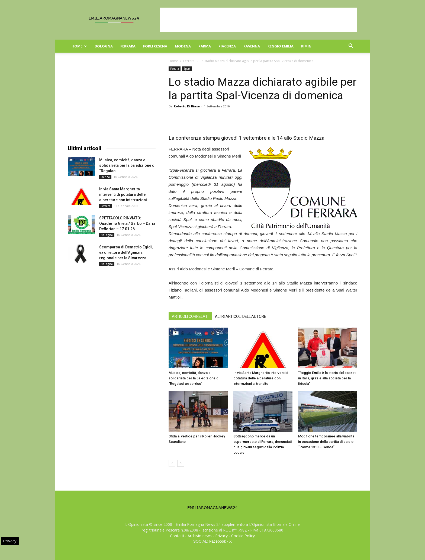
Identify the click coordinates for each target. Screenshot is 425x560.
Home (79, 46)
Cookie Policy (243, 535)
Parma (204, 46)
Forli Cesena (155, 46)
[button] (350, 46)
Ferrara (128, 46)
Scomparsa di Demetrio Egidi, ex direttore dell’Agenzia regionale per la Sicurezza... (126, 252)
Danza (105, 177)
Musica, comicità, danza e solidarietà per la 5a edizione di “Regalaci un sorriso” (194, 378)
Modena (183, 46)
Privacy (221, 535)
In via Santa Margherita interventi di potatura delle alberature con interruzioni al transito (261, 378)
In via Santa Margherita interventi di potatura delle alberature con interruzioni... (124, 194)
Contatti (177, 535)
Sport (186, 69)
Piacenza (227, 46)
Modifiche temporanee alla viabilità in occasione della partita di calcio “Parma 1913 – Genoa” (326, 441)
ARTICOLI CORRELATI (190, 316)
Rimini (307, 46)
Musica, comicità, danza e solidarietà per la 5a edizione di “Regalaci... (127, 165)
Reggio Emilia (281, 46)
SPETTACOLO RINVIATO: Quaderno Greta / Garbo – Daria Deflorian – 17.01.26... (127, 223)
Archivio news (200, 535)
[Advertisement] (258, 20)
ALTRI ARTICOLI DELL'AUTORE (240, 316)
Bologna (104, 46)
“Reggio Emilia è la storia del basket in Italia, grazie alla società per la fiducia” (327, 378)
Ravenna (251, 46)
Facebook (217, 541)
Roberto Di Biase (187, 106)
